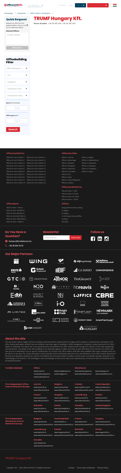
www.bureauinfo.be (61, 387)
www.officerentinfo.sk (82, 411)
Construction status (15, 95)
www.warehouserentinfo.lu (43, 435)
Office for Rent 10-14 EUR (70, 197)
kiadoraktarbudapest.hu (83, 371)
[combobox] (35, 5)
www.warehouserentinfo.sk (43, 446)
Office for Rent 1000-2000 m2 (16, 219)
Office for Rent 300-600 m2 (15, 213)
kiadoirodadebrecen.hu (62, 371)
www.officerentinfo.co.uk (104, 408)
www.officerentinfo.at (41, 390)
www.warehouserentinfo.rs (104, 435)
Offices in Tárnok (67, 157)
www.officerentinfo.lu (82, 401)
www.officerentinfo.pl (102, 401)
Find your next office (98, 5)
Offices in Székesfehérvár (90, 160)
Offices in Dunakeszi (68, 171)
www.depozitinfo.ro (82, 432)
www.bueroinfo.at (40, 387)
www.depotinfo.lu (40, 432)
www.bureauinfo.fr (40, 398)
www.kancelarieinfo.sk (82, 408)
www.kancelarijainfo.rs (62, 408)
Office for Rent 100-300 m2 (15, 210)
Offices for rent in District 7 (15, 174)
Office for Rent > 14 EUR (70, 199)
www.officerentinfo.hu (62, 401)
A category (65, 210)
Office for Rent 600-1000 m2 (15, 216)
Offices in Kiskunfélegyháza (71, 180)
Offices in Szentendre (89, 163)
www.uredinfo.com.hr (82, 387)
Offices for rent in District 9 (15, 180)
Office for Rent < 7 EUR (69, 191)
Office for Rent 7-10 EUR (70, 194)
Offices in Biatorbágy (69, 160)
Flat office (65, 222)
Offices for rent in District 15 (36, 169)
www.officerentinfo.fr (41, 401)
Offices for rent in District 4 (15, 166)
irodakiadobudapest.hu (42, 374)
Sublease (65, 219)
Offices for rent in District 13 (36, 163)
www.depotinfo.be (40, 422)
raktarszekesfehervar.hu (103, 374)
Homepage (8, 13)
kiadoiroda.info (39, 371)
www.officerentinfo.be (62, 390)
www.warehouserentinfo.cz (63, 424)
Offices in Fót (66, 174)
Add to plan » (17, 48)
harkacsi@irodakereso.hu (18, 241)
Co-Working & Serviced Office (72, 216)
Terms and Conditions (86, 467)
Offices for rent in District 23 (36, 183)
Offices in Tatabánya (89, 166)
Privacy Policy (102, 467)
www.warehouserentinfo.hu (105, 424)
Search (13, 129)
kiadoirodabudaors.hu (41, 377)
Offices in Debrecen (68, 169)
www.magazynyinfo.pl (62, 432)
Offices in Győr (67, 177)
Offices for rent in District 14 (36, 166)
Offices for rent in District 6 (15, 171)
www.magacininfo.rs (102, 432)
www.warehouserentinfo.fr (84, 424)
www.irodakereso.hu (61, 398)
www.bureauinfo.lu (81, 398)
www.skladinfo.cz (60, 422)
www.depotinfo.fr (81, 422)
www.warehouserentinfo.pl (63, 435)
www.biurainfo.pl (101, 398)
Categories (11, 82)
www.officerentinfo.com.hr (84, 390)
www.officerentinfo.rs (61, 411)
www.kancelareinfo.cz (102, 387)
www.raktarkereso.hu (102, 422)
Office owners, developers (40, 13)
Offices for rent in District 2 (15, 160)
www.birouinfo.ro (40, 408)
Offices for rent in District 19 (36, 174)
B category (65, 213)
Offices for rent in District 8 (15, 177)
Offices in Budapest (68, 166)
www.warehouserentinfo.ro (84, 435)
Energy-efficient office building (72, 208)
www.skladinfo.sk (40, 443)
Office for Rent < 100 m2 (14, 208)
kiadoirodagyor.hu (60, 374)
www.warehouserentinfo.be (43, 424)
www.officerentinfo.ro (41, 411)
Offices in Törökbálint (89, 169)
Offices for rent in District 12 (36, 160)
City (8, 75)
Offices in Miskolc (67, 183)
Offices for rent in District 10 (15, 183)
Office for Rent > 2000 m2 (15, 222)
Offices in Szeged (87, 157)
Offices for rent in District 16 (36, 171)
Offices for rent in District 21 (36, 177)
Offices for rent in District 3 (15, 163)
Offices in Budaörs (68, 163)
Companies (21, 13)
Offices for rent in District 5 (15, 169)
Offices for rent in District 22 (36, 180)
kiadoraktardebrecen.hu (83, 374)
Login (70, 5)
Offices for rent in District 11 (36, 157)
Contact (62, 5)
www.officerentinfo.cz (103, 390)
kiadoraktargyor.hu (102, 371)
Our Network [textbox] (33, 5)
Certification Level (14, 89)
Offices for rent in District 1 (15, 157)
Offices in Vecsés (87, 171)
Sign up (80, 5)
